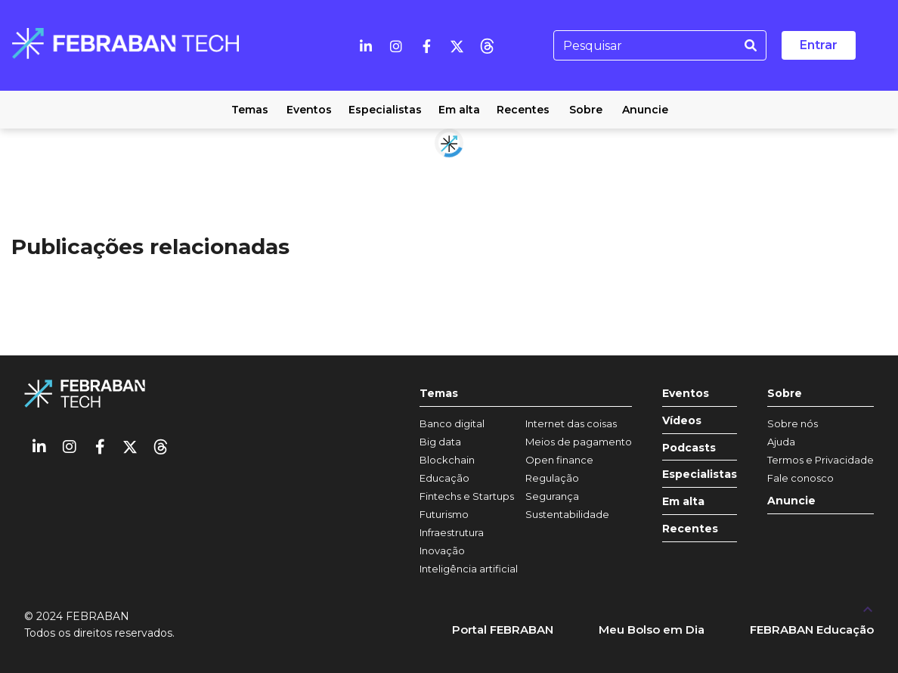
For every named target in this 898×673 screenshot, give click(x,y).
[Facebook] (426, 45)
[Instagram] (396, 45)
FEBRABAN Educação (812, 629)
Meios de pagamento (578, 442)
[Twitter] (456, 45)
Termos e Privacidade (820, 460)
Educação (444, 478)
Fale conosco (800, 478)
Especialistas (699, 474)
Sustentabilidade (567, 514)
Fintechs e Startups (467, 496)
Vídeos (681, 420)
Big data (440, 442)
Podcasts (689, 448)
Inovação (442, 550)
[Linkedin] (366, 45)
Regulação (552, 478)
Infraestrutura (452, 532)
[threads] (487, 45)
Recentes (690, 529)
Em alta (683, 501)
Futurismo (444, 514)
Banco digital (452, 423)
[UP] (868, 609)
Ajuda (781, 442)
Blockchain (447, 460)
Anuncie (791, 501)
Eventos (685, 393)
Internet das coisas (571, 423)
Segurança (552, 496)
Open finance (559, 460)
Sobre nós (792, 423)
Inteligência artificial (469, 569)
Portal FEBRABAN (502, 629)
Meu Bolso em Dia (651, 629)
